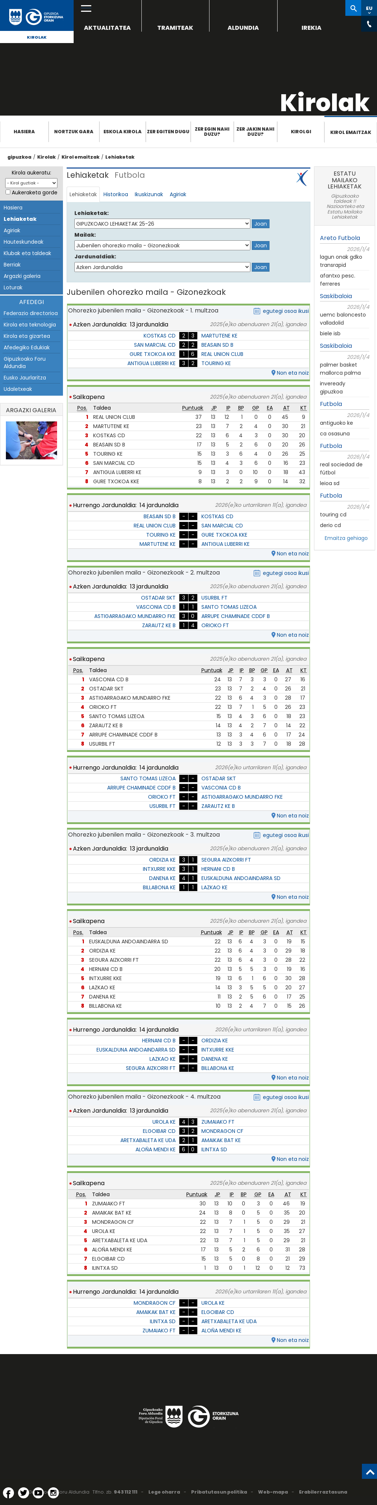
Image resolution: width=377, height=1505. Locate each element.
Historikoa (115, 194)
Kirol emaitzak (350, 132)
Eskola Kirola (122, 131)
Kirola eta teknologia (30, 324)
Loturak (13, 287)
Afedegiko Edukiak (27, 347)
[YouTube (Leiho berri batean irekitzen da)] (38, 1492)
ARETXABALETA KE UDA (148, 1140)
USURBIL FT (214, 597)
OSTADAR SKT (158, 597)
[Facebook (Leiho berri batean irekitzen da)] (8, 1492)
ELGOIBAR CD (159, 1131)
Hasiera (24, 131)
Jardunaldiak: (95, 256)
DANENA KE (162, 878)
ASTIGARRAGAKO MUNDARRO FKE (135, 616)
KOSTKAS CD (160, 335)
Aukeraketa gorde (34, 192)
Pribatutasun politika (219, 1492)
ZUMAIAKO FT (218, 1122)
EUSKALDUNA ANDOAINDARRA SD (241, 878)
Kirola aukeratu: (31, 172)
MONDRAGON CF (222, 1131)
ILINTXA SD (214, 1149)
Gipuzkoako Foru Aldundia (25, 362)
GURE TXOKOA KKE (153, 354)
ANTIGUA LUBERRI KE (151, 363)
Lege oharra (164, 1492)
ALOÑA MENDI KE (155, 1149)
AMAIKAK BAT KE (221, 1140)
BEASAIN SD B (217, 345)
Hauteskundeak (23, 241)
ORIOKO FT (215, 625)
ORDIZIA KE (162, 859)
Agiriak (12, 230)
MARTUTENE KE (219, 335)
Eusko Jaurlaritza (25, 377)
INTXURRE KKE (159, 869)
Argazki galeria (22, 276)
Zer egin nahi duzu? (212, 131)
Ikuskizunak (149, 194)
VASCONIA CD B (156, 607)
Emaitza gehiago (346, 538)
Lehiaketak (119, 157)
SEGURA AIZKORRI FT (226, 859)
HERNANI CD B (218, 869)
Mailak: (85, 235)
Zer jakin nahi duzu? (255, 131)
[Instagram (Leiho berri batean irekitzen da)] (53, 1492)
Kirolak (37, 37)
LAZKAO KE (214, 887)
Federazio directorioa (31, 313)
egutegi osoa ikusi (286, 311)
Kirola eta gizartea (27, 336)
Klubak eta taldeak (27, 253)
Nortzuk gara (74, 131)
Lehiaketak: (91, 213)
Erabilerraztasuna (323, 1492)
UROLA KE (164, 1122)
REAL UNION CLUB (222, 354)
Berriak (12, 264)
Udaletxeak (18, 389)
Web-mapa (273, 1492)
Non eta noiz (293, 373)
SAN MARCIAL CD (155, 345)
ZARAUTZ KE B (159, 625)
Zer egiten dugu (168, 131)
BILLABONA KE (159, 887)
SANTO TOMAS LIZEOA (229, 607)
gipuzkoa (19, 157)
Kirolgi (301, 131)
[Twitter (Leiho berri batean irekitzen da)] (23, 1492)
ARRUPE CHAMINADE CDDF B (235, 616)
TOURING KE (216, 363)
